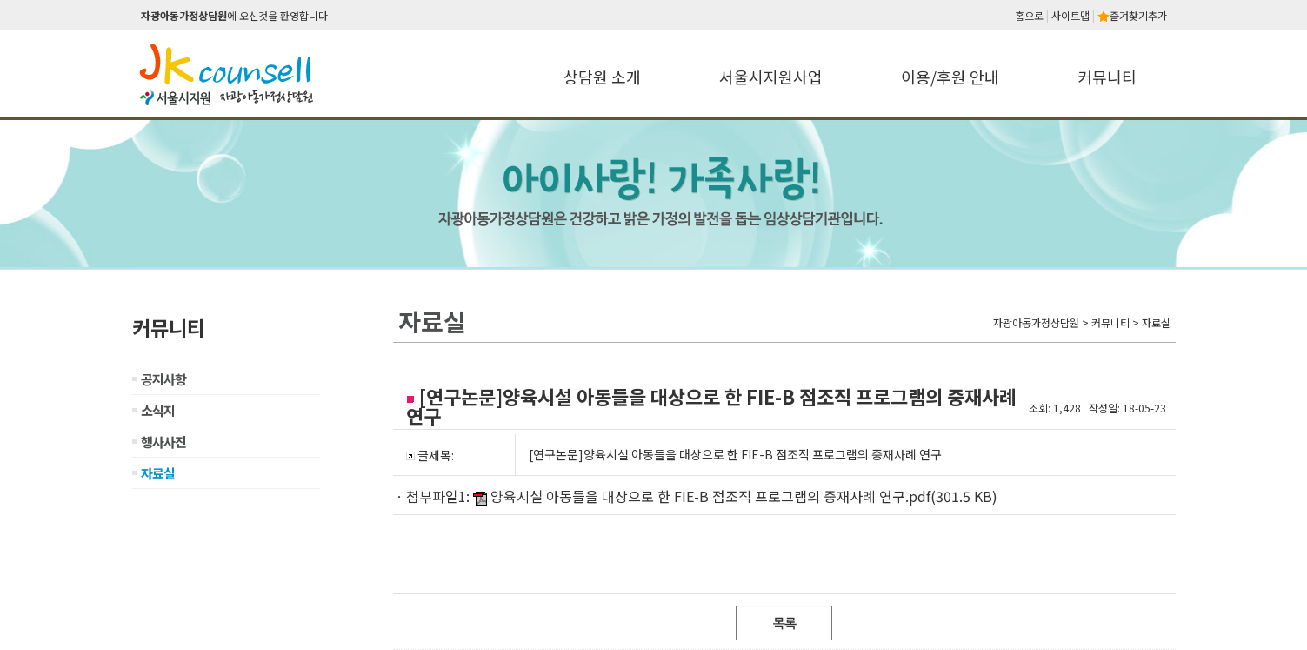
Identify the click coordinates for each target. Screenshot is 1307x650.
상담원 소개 (602, 76)
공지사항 (163, 379)
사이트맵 (1070, 15)
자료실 (158, 473)
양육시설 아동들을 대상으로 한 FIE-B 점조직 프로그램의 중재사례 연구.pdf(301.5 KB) (743, 496)
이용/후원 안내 (950, 76)
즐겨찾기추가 (1132, 15)
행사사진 (163, 441)
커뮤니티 (1107, 76)
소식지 (158, 410)
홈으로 (1029, 15)
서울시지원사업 (771, 76)
